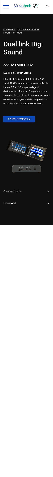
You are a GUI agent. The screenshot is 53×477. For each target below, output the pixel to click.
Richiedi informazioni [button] (19, 119)
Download (9, 203)
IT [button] (46, 6)
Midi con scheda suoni (28, 30)
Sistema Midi (9, 30)
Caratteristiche (12, 191)
